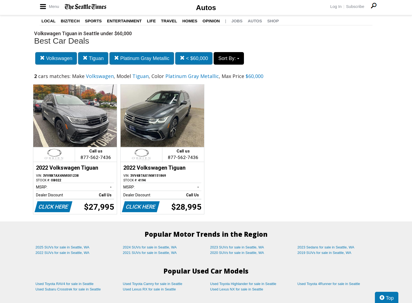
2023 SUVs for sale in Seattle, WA (237, 247)
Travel (169, 21)
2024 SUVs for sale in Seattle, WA (150, 247)
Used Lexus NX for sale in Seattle (236, 289)
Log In (336, 6)
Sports (93, 21)
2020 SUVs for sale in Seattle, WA (237, 253)
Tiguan (93, 58)
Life (151, 21)
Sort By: (228, 58)
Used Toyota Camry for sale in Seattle (152, 284)
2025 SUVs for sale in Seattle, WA (62, 247)
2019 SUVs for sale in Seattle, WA (324, 253)
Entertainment (124, 21)
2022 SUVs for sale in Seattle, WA (62, 253)
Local (48, 21)
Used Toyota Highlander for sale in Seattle (243, 284)
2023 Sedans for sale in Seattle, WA (325, 247)
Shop (273, 21)
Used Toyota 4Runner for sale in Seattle (328, 284)
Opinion (211, 21)
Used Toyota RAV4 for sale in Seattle (64, 284)
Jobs (237, 21)
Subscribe (355, 6)
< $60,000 (194, 58)
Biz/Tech (70, 21)
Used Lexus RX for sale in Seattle (149, 289)
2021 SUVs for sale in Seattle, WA (150, 253)
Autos (206, 8)
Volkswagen (56, 58)
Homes (189, 21)
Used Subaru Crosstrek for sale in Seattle (68, 289)
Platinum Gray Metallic (141, 58)
